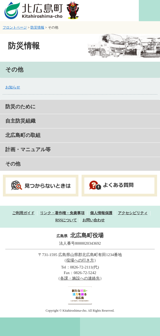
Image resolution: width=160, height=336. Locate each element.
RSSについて (66, 220)
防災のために (20, 106)
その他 (12, 164)
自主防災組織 (20, 121)
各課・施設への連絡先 (80, 278)
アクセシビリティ (133, 213)
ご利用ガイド (23, 213)
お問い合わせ (93, 220)
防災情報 (37, 27)
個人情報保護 (101, 213)
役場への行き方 (80, 260)
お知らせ (12, 87)
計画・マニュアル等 (28, 149)
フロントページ (15, 27)
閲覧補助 (149, 10)
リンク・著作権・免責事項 (62, 213)
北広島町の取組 (23, 135)
